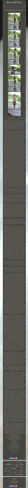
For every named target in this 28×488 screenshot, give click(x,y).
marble (16, 464)
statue (21, 464)
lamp (15, 472)
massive (6, 468)
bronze (13, 468)
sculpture (8, 464)
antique (5, 470)
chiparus (6, 474)
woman (17, 462)
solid (13, 464)
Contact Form (14, 479)
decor (21, 472)
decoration (20, 474)
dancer (22, 468)
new (20, 470)
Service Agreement (14, 482)
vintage (15, 474)
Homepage (14, 478)
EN (13, 484)
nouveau (8, 462)
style (9, 470)
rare (12, 472)
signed (21, 466)
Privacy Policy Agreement (14, 481)
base (6, 466)
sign (11, 462)
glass (11, 474)
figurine (13, 466)
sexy (21, 462)
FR (15, 484)
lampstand (16, 470)
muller (9, 466)
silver (12, 471)
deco (17, 466)
